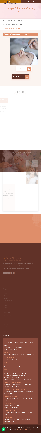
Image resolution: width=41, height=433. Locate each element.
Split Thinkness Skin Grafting (23, 419)
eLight (5, 400)
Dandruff (21, 366)
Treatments (10, 20)
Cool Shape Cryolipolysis (9, 405)
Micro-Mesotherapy (15, 384)
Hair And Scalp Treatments (12, 382)
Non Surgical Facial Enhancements (14, 389)
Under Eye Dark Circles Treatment (12, 379)
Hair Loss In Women (18, 365)
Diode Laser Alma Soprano (26, 398)
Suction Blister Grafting (9, 419)
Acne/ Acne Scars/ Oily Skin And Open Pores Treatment (17, 374)
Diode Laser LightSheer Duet (11, 398)
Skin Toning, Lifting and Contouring (12, 377)
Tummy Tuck (14, 412)
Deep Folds (22, 354)
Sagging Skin (15, 354)
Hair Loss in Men (8, 365)
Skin (5, 370)
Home (4, 20)
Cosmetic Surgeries (10, 410)
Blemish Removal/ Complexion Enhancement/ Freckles (17, 372)
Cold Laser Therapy (26, 384)
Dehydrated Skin (30, 354)
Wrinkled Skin (7, 354)
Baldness (16, 366)
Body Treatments (9, 403)
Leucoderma (8, 417)
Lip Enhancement (8, 391)
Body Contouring (9, 358)
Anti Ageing (7, 352)
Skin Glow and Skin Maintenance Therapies (14, 375)
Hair (5, 363)
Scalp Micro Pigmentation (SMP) (12, 386)
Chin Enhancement (29, 391)
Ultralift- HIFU (20, 405)
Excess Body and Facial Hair (11, 349)
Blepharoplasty (21, 412)
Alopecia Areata (28, 365)
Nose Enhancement (9, 393)
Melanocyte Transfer (9, 421)
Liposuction (6, 412)
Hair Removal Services (10, 396)
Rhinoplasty (29, 412)
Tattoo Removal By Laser (28, 379)
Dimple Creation (8, 414)
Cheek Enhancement (19, 391)
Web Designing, (21, 429)
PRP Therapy (7, 384)
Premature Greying (29, 366)
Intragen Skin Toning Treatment (11, 407)
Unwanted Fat (7, 359)
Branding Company (20, 431)
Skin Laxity (15, 359)
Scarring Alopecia (8, 366)
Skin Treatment (18, 20)
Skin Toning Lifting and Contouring (13, 24)
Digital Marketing (29, 429)
